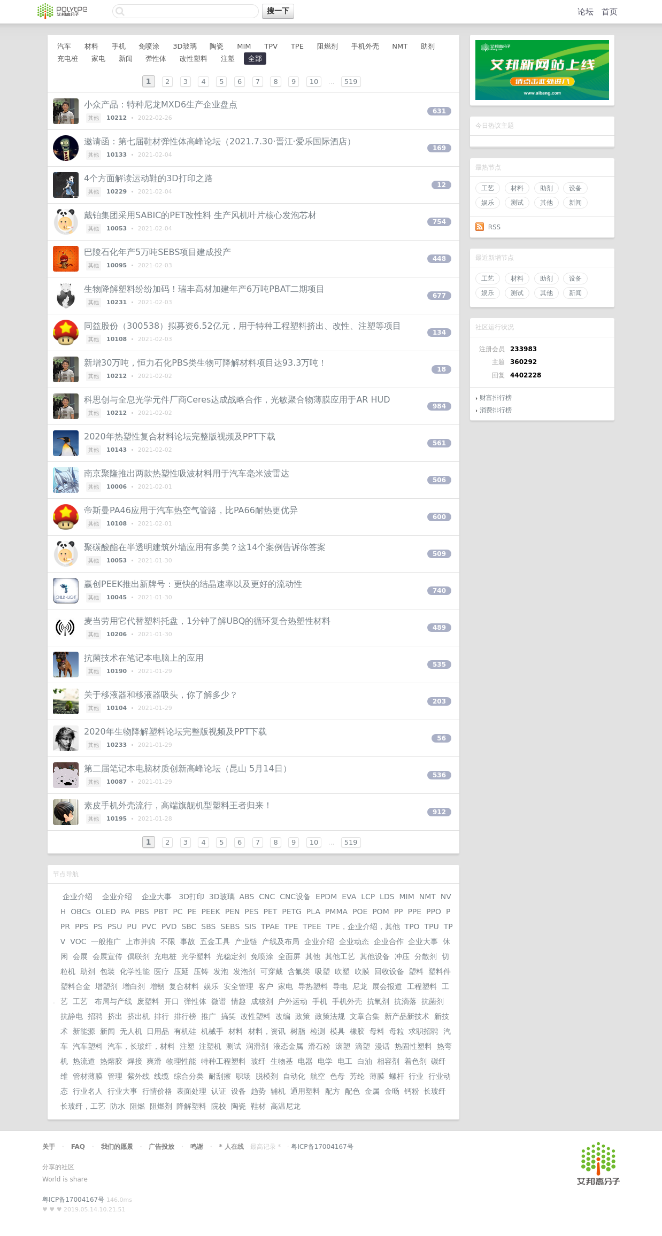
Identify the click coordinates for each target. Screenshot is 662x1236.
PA (125, 911)
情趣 (238, 1001)
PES (251, 911)
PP (398, 911)
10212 (116, 117)
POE (359, 911)
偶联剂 (138, 956)
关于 (48, 1146)
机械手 (212, 1031)
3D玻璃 (184, 46)
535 (439, 664)
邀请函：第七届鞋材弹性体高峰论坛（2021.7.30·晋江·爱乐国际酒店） (220, 141)
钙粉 (411, 1091)
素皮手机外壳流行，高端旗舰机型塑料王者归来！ (178, 805)
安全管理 (238, 986)
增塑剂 (106, 986)
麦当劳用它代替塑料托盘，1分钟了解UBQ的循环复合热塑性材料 (207, 621)
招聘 (95, 1016)
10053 (116, 228)
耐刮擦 (220, 1076)
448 (439, 258)
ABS (246, 896)
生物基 (282, 1061)
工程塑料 (422, 986)
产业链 (246, 941)
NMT (399, 46)
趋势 (258, 1091)
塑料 (416, 971)
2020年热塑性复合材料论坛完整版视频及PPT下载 (179, 436)
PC (177, 911)
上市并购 (141, 941)
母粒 (396, 1031)
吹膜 (362, 971)
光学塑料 (196, 956)
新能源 (84, 1031)
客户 (265, 986)
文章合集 (365, 1016)
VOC (78, 941)
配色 (352, 1091)
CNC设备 (295, 896)
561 (439, 443)
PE (191, 911)
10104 (116, 708)
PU (132, 926)
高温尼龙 (286, 1106)
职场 (243, 1076)
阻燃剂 (327, 46)
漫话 (382, 1046)
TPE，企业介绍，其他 (363, 926)
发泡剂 (244, 971)
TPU (432, 926)
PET (270, 911)
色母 (337, 1076)
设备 (575, 188)
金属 (372, 1091)
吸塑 (322, 971)
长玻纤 (435, 1091)
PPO (433, 911)
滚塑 (342, 1046)
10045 (116, 597)
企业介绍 (77, 896)
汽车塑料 (88, 1046)
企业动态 (354, 941)
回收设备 (389, 971)
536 (439, 775)
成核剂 (262, 1001)
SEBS (230, 926)
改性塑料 (193, 59)
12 (441, 185)
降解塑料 (191, 1106)
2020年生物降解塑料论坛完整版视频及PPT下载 (175, 732)
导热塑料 (313, 986)
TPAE (270, 926)
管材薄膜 (88, 1076)
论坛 (586, 12)
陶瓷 (217, 46)
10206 (116, 634)
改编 (282, 1016)
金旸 (391, 1091)
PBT (161, 911)
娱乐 (487, 202)
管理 (114, 1076)
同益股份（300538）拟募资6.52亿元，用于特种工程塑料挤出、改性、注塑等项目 (242, 326)
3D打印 (191, 896)
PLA (313, 911)
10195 (116, 818)
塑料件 (439, 971)
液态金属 (288, 1046)
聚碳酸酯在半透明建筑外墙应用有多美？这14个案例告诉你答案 (205, 547)
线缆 (161, 1076)
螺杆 (396, 1076)
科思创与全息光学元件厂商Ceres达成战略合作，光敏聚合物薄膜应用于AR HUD (237, 400)
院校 (218, 1106)
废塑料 (148, 1001)
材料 (517, 188)
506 (439, 480)
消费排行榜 (496, 410)
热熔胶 (111, 1061)
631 (439, 111)
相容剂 (388, 1061)
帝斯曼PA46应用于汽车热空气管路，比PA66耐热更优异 (191, 510)
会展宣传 (107, 956)
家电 (98, 59)
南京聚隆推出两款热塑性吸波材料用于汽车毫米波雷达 (186, 473)
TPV (271, 46)
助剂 (546, 188)
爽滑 (154, 1061)
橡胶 (357, 1031)
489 (439, 627)
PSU (114, 926)
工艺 (487, 188)
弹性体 (155, 59)
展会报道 (387, 986)
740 (439, 590)
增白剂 (133, 986)
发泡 (220, 971)
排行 (161, 1016)
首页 (610, 12)
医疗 (161, 971)
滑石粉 (319, 1046)
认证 (218, 1091)
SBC (188, 926)
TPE (297, 46)
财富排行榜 (496, 397)
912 (439, 812)
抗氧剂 (378, 1001)
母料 (377, 1031)
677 (439, 295)
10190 (116, 671)
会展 (80, 956)
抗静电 (71, 1016)
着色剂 (415, 1061)
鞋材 (258, 1106)
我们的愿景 (117, 1146)
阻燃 (137, 1106)
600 (439, 517)
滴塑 (362, 1046)
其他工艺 (340, 956)
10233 (116, 744)
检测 (317, 1031)
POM (380, 911)
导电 (340, 986)
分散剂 (425, 956)
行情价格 (157, 1091)
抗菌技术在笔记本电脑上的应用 (144, 658)
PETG (292, 911)
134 (439, 332)
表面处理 (191, 1091)
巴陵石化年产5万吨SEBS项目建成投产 (157, 252)
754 (439, 222)
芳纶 (357, 1076)
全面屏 (289, 956)
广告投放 (161, 1146)
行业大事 (122, 1091)
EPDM (326, 896)
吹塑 (342, 971)
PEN (232, 911)
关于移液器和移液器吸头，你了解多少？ (161, 695)
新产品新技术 (406, 1016)
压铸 (201, 971)
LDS (387, 896)
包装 (107, 971)
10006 (116, 486)
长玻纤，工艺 (82, 1106)
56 (441, 738)
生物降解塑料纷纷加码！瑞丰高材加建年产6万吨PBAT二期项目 (204, 289)
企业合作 (389, 941)
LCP (368, 896)
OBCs (80, 911)
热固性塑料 (413, 1046)
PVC (149, 926)
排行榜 (185, 1016)
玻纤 (258, 1061)
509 (439, 554)
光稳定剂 (231, 956)
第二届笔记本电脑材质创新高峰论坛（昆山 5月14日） (187, 768)
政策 (302, 1016)
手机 (119, 46)
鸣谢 (196, 1146)
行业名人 (88, 1091)
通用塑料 (305, 1091)
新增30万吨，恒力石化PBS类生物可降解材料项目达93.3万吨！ (205, 363)
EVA (349, 896)
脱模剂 (267, 1076)
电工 (344, 1061)
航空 (317, 1076)
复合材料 (184, 986)
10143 (116, 449)
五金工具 (215, 941)
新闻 (575, 202)
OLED (106, 911)
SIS (250, 926)
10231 (116, 302)
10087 (116, 781)
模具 (337, 1031)
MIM (244, 46)
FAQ (78, 1146)
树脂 (297, 1031)
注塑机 (210, 1046)
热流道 (84, 1061)
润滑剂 (257, 1046)
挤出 (114, 1016)
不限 (167, 941)
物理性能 (181, 1061)
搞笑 (228, 1016)
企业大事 (156, 896)
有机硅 (185, 1031)
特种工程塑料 (223, 1061)
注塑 (228, 59)
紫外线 (138, 1076)
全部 (255, 59)
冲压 (402, 956)
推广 (208, 1016)
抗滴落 (405, 1001)
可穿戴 (271, 971)
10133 (116, 154)
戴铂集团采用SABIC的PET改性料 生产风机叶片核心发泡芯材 (200, 215)
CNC (267, 896)
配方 (332, 1091)
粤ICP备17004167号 (322, 1146)
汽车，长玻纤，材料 (141, 1046)
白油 (364, 1061)
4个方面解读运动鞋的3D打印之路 (148, 178)
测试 (517, 202)
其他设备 (375, 956)
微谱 (218, 1001)
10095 (116, 265)
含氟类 (299, 971)
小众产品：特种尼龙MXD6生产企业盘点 (160, 104)
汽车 (64, 46)
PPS (82, 926)
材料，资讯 (267, 1031)
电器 (305, 1061)
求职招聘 (423, 1031)
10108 (116, 339)
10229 (116, 191)
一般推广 (106, 941)
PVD (169, 926)
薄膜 (377, 1076)
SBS (208, 926)
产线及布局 (280, 941)
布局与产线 (113, 1001)
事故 (187, 941)
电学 (325, 1061)
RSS (494, 227)
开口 (171, 1001)
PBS (142, 911)
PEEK (210, 911)
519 (351, 82)
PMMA (336, 911)
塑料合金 (75, 986)
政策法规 (330, 1016)
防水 (117, 1106)
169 (439, 148)
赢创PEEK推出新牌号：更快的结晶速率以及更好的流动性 (193, 584)
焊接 (134, 1061)
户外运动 (292, 1001)
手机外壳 (365, 46)
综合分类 (189, 1076)
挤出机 (138, 1016)
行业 (416, 1076)
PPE (414, 911)
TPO (412, 926)
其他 (546, 202)
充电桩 (67, 59)
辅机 (278, 1091)
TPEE (312, 926)
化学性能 (135, 971)
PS (98, 926)
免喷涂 (148, 46)
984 (439, 406)
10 (314, 82)
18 (441, 369)
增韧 (157, 986)
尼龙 (359, 986)
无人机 (131, 1031)
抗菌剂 (432, 1001)
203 (439, 701)
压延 (181, 971)
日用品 (158, 1031)
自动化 (294, 1076)
